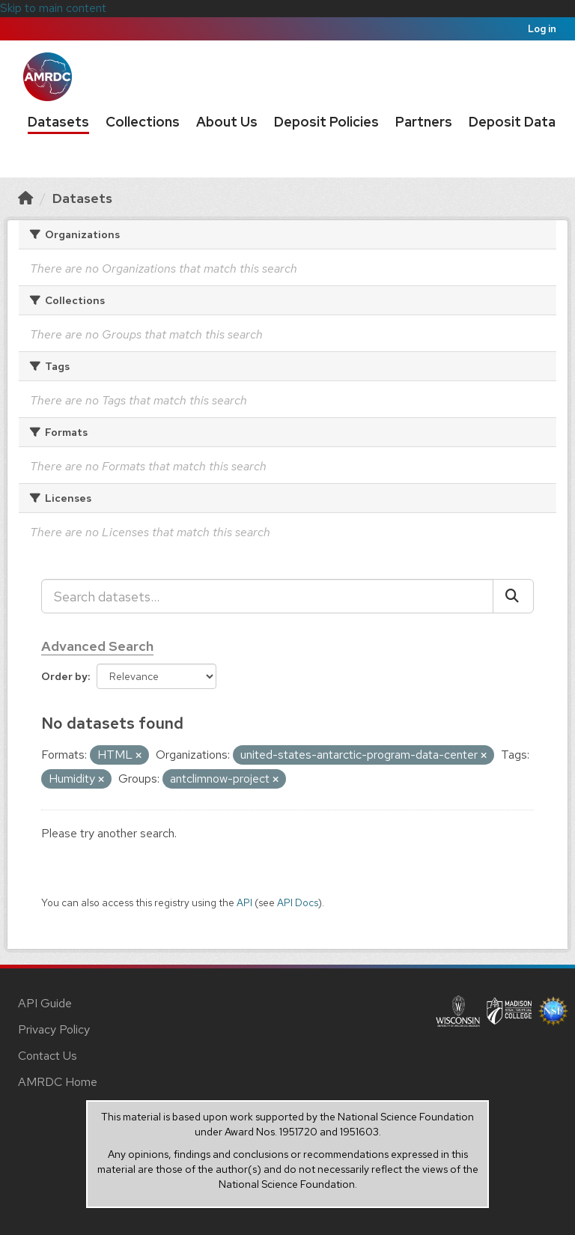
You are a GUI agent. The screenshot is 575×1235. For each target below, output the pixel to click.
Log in (542, 28)
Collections (143, 121)
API (244, 902)
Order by (64, 676)
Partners (423, 121)
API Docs (297, 902)
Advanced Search (97, 646)
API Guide (45, 1003)
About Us (227, 121)
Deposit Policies (326, 121)
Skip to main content (53, 8)
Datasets (58, 121)
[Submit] (513, 596)
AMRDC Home (57, 1082)
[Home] (25, 198)
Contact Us (47, 1055)
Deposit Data (512, 121)
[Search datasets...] (267, 596)
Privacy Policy (54, 1029)
